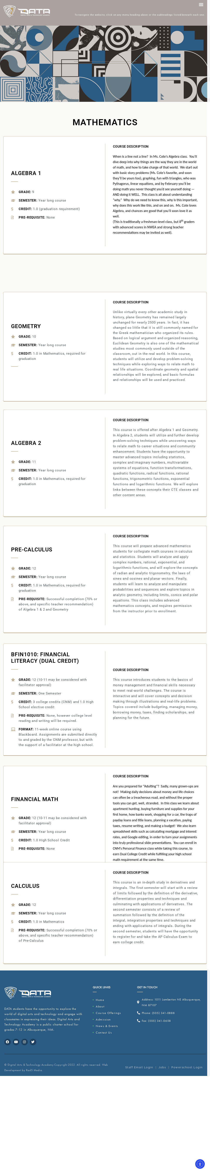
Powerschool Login (187, 1073)
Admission (103, 1019)
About (100, 1006)
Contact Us (104, 1032)
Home (100, 1000)
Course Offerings (108, 1013)
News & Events (107, 1026)
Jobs (162, 1073)
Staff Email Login (139, 1073)
